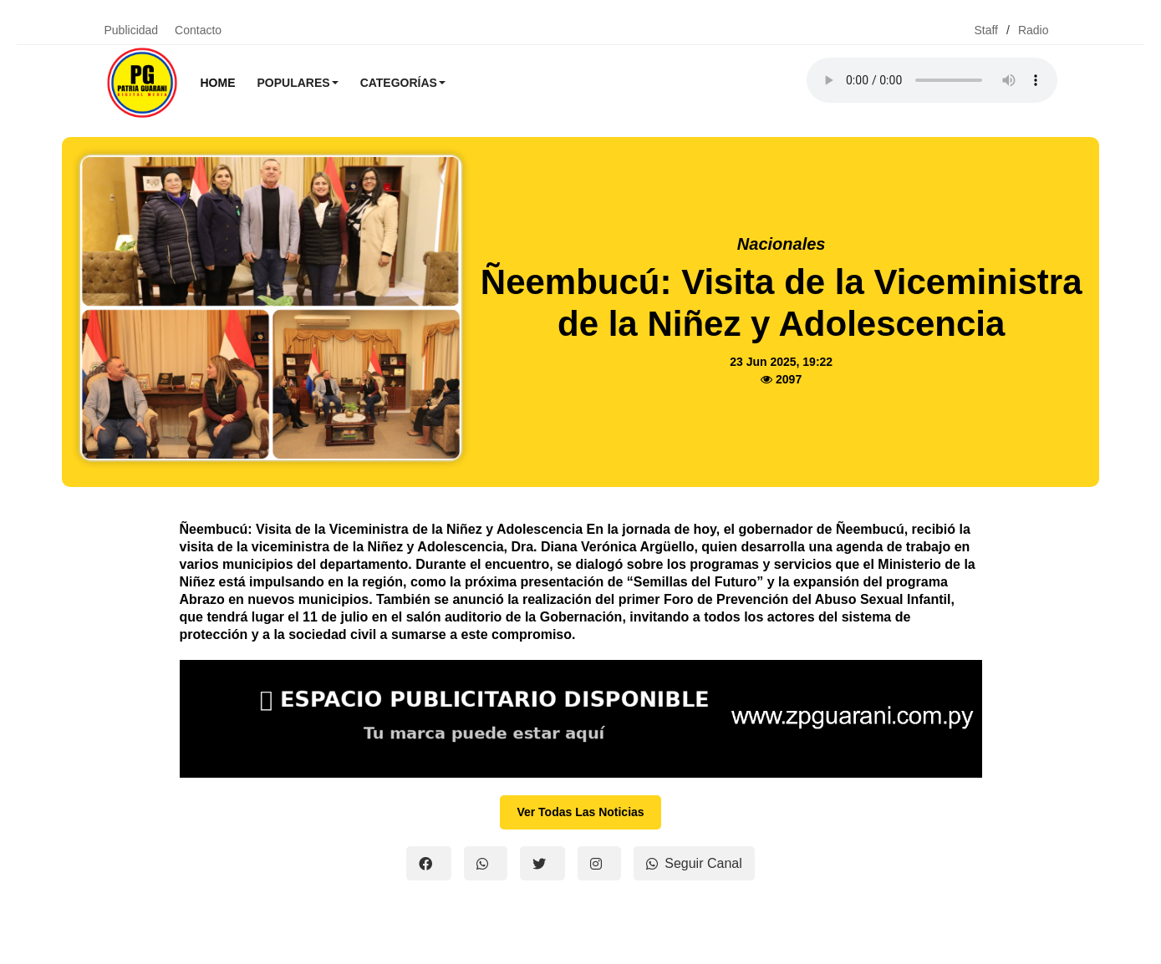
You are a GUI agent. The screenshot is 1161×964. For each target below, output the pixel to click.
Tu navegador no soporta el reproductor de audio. (932, 80)
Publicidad (131, 30)
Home (218, 82)
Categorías (403, 82)
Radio (1033, 30)
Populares (298, 82)
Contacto (198, 30)
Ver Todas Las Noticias (580, 812)
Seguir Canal (694, 863)
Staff (986, 30)
